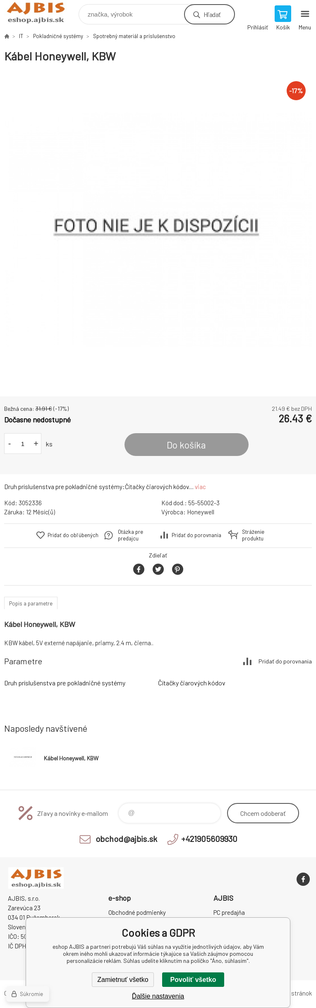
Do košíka (186, 445)
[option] (158, 230)
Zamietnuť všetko (122, 979)
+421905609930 (209, 839)
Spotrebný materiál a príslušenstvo (134, 36)
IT (21, 36)
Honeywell (200, 512)
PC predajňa (229, 912)
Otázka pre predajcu (130, 535)
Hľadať (211, 14)
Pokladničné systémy (58, 36)
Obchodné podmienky (137, 912)
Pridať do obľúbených (73, 535)
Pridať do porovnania (196, 535)
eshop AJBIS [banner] (40, 12)
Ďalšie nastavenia (158, 996)
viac (200, 486)
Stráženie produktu (253, 535)
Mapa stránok (293, 993)
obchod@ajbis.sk (126, 839)
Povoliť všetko (193, 979)
